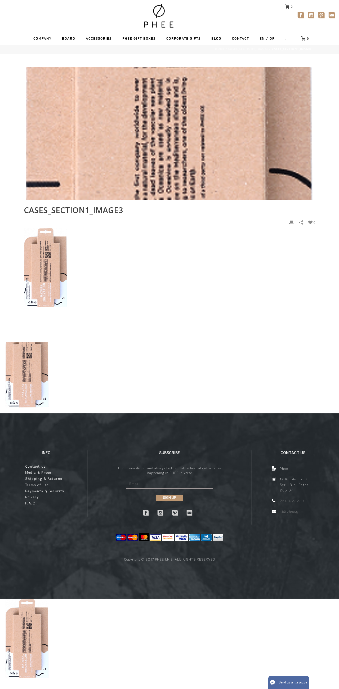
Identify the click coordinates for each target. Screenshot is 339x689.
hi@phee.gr (290, 511)
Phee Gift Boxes (139, 39)
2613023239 (292, 501)
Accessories (99, 39)
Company (42, 39)
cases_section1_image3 (248, 49)
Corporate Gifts (183, 39)
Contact (240, 39)
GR (272, 39)
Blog (216, 39)
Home (220, 49)
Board (68, 39)
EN (262, 39)
